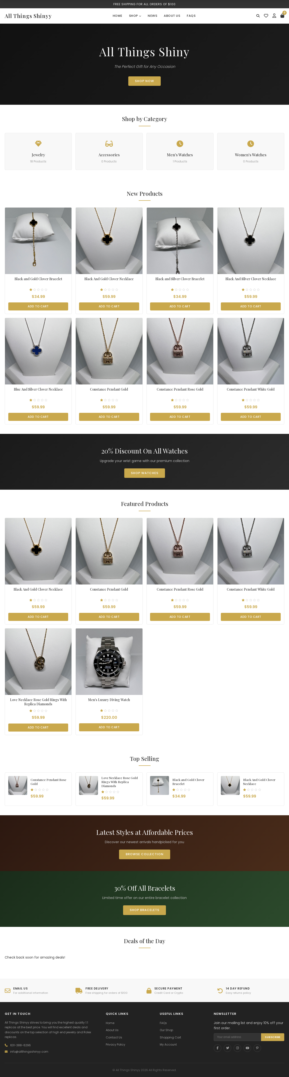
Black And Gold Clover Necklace (109, 279)
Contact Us (114, 1037)
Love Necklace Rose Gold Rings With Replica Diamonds (38, 702)
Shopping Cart (170, 1037)
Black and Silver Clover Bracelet (180, 279)
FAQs (191, 15)
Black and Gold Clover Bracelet (38, 279)
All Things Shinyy (28, 15)
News (152, 15)
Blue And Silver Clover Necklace (38, 389)
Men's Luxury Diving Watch (109, 700)
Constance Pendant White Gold (251, 389)
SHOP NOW (144, 81)
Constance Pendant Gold (109, 389)
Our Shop (166, 1030)
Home (117, 15)
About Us (172, 15)
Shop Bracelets (144, 910)
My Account (168, 1044)
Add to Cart (38, 306)
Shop (135, 15)
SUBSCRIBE (272, 1037)
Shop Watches (144, 473)
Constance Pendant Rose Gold (180, 389)
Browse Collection (145, 854)
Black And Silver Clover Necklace (250, 279)
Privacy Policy (115, 1044)
